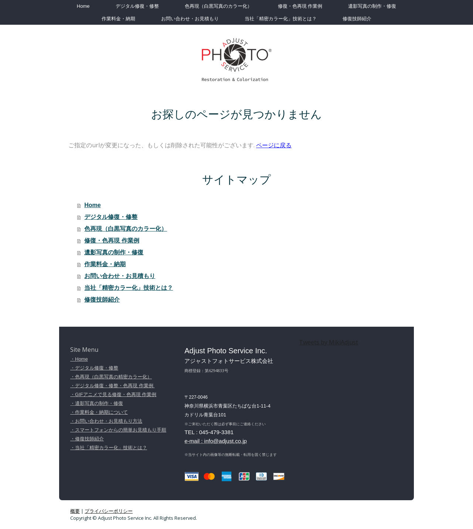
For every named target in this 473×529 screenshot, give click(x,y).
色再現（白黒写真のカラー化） (218, 6)
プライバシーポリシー (109, 511)
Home (83, 6)
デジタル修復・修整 (137, 6)
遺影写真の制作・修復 (372, 6)
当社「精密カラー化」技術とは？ (281, 18)
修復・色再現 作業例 (300, 6)
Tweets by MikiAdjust (328, 342)
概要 (75, 511)
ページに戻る (274, 145)
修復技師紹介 (357, 18)
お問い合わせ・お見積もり (190, 18)
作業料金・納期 (118, 18)
